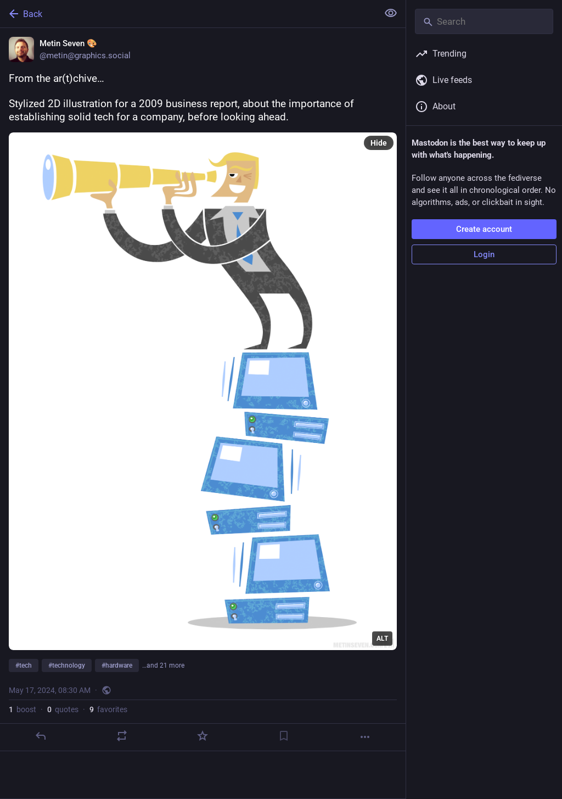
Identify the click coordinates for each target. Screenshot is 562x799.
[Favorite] (202, 735)
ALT (382, 638)
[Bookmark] (283, 735)
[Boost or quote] (121, 735)
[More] (365, 736)
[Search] (484, 21)
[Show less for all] (391, 13)
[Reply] (40, 735)
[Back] (188, 13)
